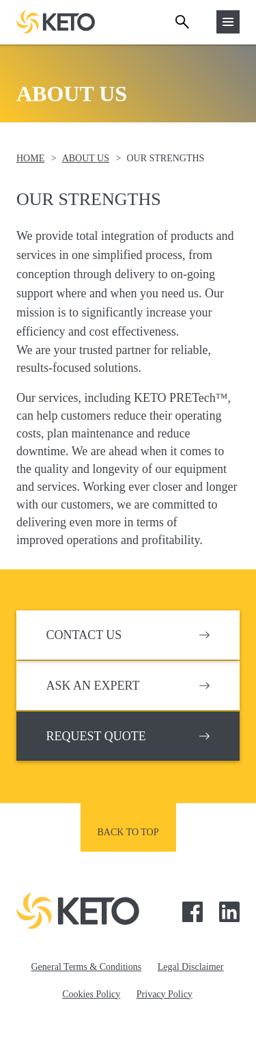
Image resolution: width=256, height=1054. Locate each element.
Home (30, 158)
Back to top (128, 832)
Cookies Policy (91, 994)
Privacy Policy (165, 994)
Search (182, 21)
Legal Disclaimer (191, 967)
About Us (85, 158)
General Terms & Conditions (86, 967)
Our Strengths (165, 158)
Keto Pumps (55, 21)
